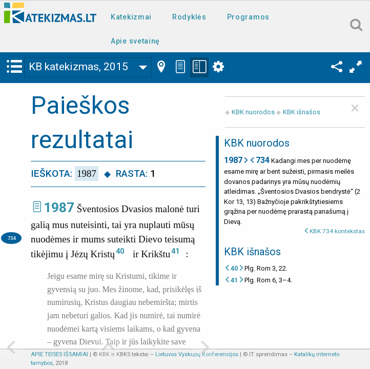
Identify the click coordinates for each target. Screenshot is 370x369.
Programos (248, 17)
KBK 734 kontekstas (337, 231)
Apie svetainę (135, 41)
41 (175, 251)
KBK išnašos (301, 112)
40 (120, 251)
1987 (59, 207)
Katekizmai (131, 17)
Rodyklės (189, 17)
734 (11, 238)
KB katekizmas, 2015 (78, 66)
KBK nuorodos (253, 112)
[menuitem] (133, 16)
